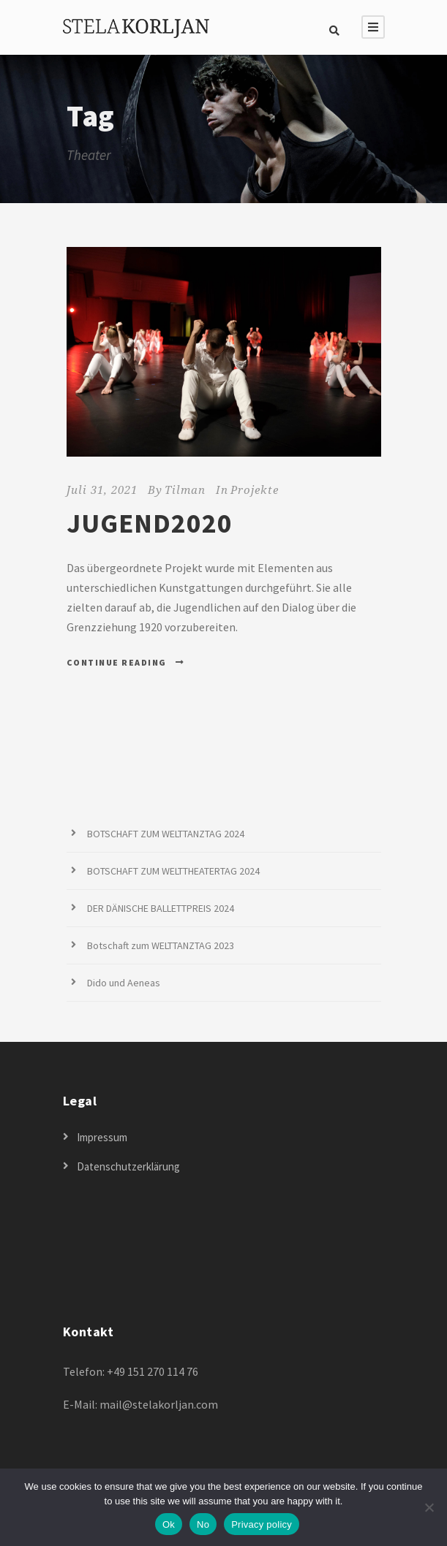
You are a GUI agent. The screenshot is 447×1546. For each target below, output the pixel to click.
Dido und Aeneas (123, 982)
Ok (168, 1524)
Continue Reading (126, 662)
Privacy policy (261, 1524)
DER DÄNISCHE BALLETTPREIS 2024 (160, 908)
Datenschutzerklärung (128, 1166)
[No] (428, 1507)
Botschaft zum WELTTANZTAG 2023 (160, 945)
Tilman (185, 489)
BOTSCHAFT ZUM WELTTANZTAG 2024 (165, 833)
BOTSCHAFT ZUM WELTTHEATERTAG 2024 (173, 870)
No (203, 1524)
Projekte (254, 489)
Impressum (102, 1137)
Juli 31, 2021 (102, 489)
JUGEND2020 (150, 523)
